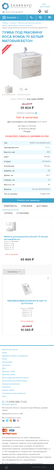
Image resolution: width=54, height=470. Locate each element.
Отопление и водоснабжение (14, 393)
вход (44, 4)
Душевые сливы (8, 371)
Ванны (4, 353)
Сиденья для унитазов (11, 384)
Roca (48, 147)
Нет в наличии (11, 254)
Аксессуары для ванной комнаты (15, 378)
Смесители (6, 365)
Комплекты (6, 387)
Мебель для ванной (10, 350)
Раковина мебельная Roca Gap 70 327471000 (27, 302)
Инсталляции (7, 362)
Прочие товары (8, 390)
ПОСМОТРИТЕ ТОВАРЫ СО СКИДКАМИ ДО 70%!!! (27, 136)
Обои (4, 396)
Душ (4, 368)
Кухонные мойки (8, 374)
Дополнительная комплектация (14, 381)
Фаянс (4, 359)
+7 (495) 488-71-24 (15, 402)
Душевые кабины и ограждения (15, 356)
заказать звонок (9, 404)
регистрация (45, 7)
